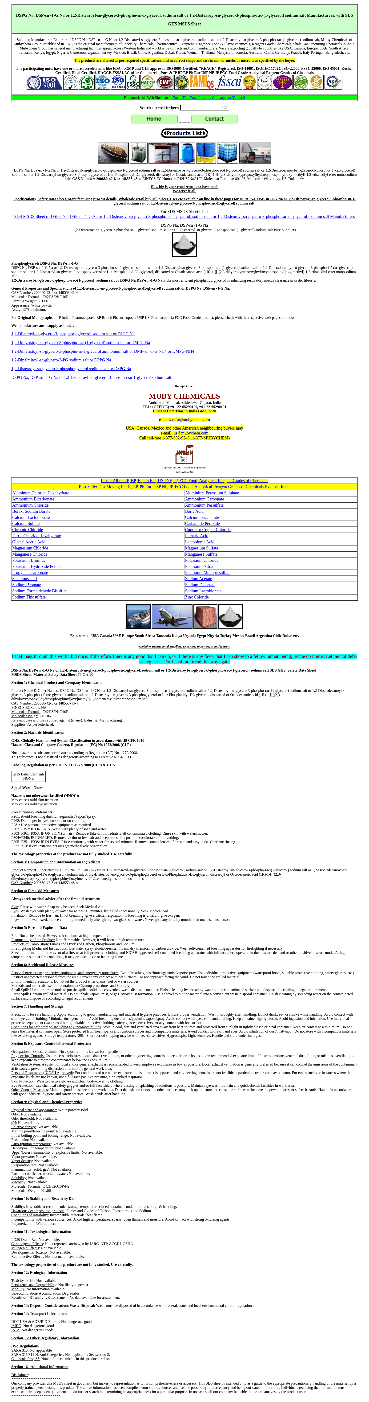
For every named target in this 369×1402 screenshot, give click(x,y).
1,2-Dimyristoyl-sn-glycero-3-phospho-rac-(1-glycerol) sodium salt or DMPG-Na (80, 342)
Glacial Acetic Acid (28, 542)
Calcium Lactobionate (31, 517)
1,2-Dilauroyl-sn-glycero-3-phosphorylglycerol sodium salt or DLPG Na (73, 334)
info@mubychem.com (191, 419)
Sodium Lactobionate (203, 591)
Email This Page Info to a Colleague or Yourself (209, 98)
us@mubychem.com (191, 433)
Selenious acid (24, 578)
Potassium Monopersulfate (207, 572)
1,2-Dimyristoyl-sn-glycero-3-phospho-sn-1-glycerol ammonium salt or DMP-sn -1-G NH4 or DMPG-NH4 (102, 351)
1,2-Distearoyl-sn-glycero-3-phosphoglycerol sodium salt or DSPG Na (71, 368)
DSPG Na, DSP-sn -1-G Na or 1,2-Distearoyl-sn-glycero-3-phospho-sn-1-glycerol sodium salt (91, 377)
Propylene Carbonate (30, 572)
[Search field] (204, 108)
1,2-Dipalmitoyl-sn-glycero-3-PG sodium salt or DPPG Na (61, 360)
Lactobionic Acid (199, 542)
